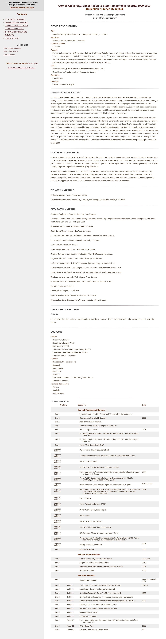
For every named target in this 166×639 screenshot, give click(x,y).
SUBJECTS (9, 35)
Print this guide (32, 63)
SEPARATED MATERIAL (14, 29)
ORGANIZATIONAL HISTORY (16, 22)
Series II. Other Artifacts (11, 51)
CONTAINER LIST (12, 38)
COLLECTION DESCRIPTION (16, 26)
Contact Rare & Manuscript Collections (21, 68)
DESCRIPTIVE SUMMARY (15, 19)
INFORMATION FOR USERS (16, 32)
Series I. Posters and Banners (12, 48)
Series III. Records (9, 54)
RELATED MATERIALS (62, 190)
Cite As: (55, 314)
